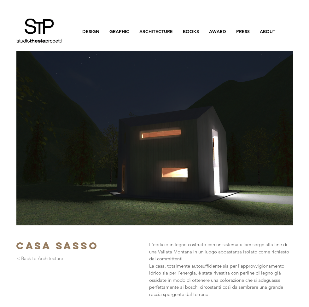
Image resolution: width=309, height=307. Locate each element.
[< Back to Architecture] (39, 258)
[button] (154, 138)
